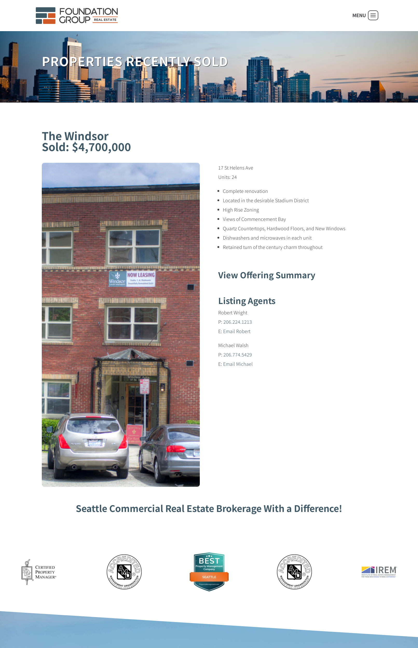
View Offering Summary (266, 275)
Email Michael (238, 363)
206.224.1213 (237, 321)
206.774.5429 (237, 354)
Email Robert (236, 331)
